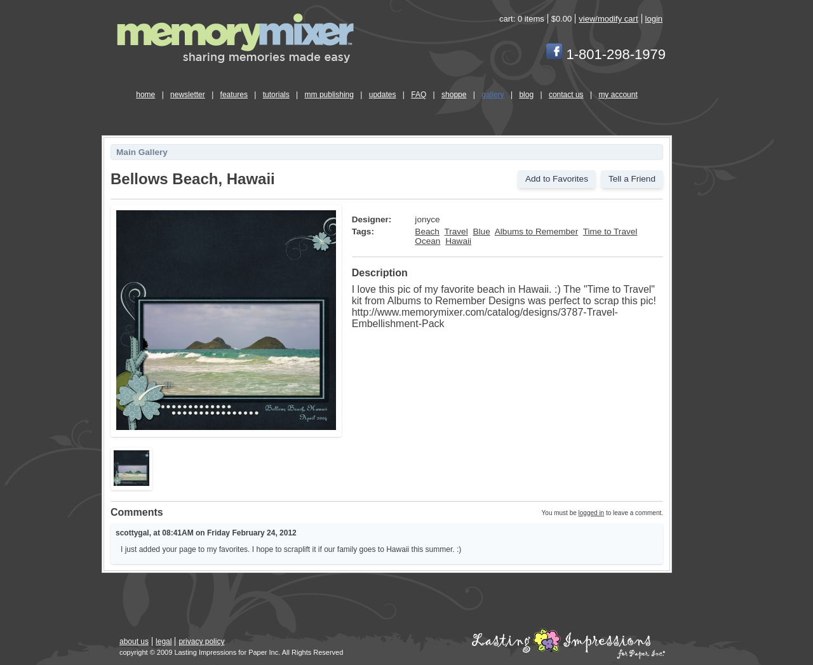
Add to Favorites (556, 179)
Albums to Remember (536, 231)
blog (526, 94)
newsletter (187, 94)
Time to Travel (610, 231)
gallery (492, 94)
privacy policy (201, 641)
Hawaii (458, 241)
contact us (566, 94)
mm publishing (329, 94)
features (234, 94)
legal (163, 641)
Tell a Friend (631, 179)
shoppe (453, 94)
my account (617, 94)
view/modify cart (608, 19)
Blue (481, 231)
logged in (592, 512)
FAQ (418, 94)
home (145, 94)
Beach (427, 231)
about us (134, 641)
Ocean (427, 241)
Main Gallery (142, 152)
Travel (455, 231)
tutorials (276, 94)
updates (382, 94)
